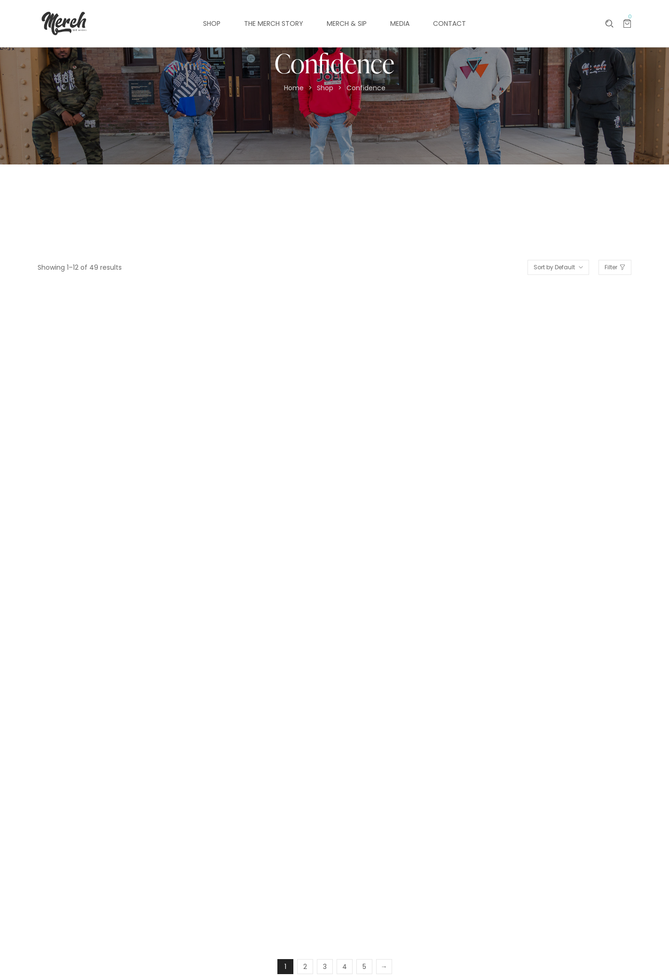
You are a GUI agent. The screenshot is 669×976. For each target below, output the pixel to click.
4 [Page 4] (344, 966)
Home (294, 88)
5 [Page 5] (364, 966)
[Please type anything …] (610, 24)
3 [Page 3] (325, 966)
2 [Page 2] (305, 966)
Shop (325, 88)
